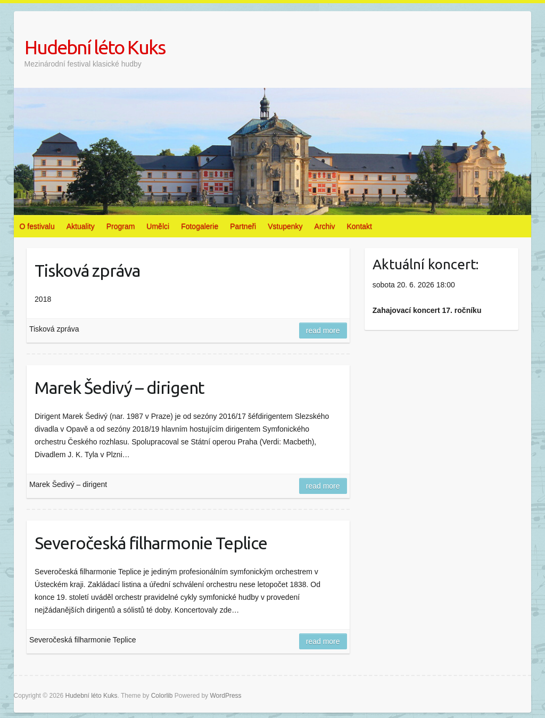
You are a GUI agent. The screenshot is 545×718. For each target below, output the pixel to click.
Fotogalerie (199, 226)
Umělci (157, 226)
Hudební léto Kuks (94, 47)
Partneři (243, 226)
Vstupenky (285, 226)
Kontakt (358, 226)
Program (120, 226)
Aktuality (81, 226)
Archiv (325, 226)
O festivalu (37, 226)
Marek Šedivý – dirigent (119, 387)
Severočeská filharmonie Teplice (151, 542)
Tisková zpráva (87, 270)
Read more (323, 330)
